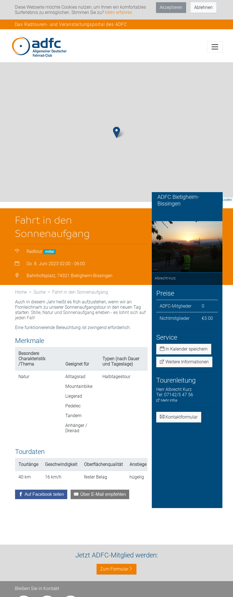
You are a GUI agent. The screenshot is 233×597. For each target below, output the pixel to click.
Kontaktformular (179, 417)
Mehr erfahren (118, 12)
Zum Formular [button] (116, 569)
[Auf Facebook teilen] (41, 494)
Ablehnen (203, 7)
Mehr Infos (166, 400)
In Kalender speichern (184, 349)
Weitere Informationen (184, 361)
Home (21, 292)
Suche (39, 292)
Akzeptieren (171, 7)
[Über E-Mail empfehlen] (100, 494)
